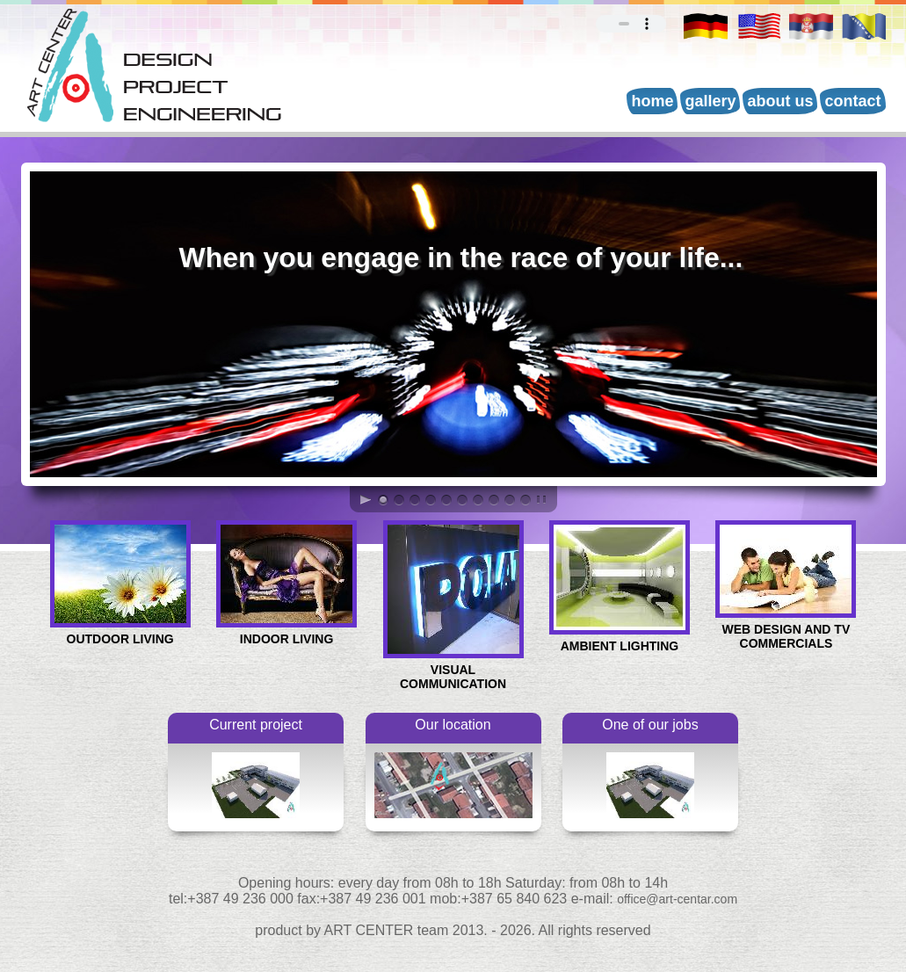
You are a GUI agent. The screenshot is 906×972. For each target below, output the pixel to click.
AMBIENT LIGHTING (619, 640)
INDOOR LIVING (286, 633)
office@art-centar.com (677, 899)
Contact (852, 101)
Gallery (710, 101)
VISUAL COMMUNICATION (453, 671)
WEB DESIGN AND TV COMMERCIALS (785, 630)
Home (652, 101)
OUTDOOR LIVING (120, 633)
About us (780, 101)
